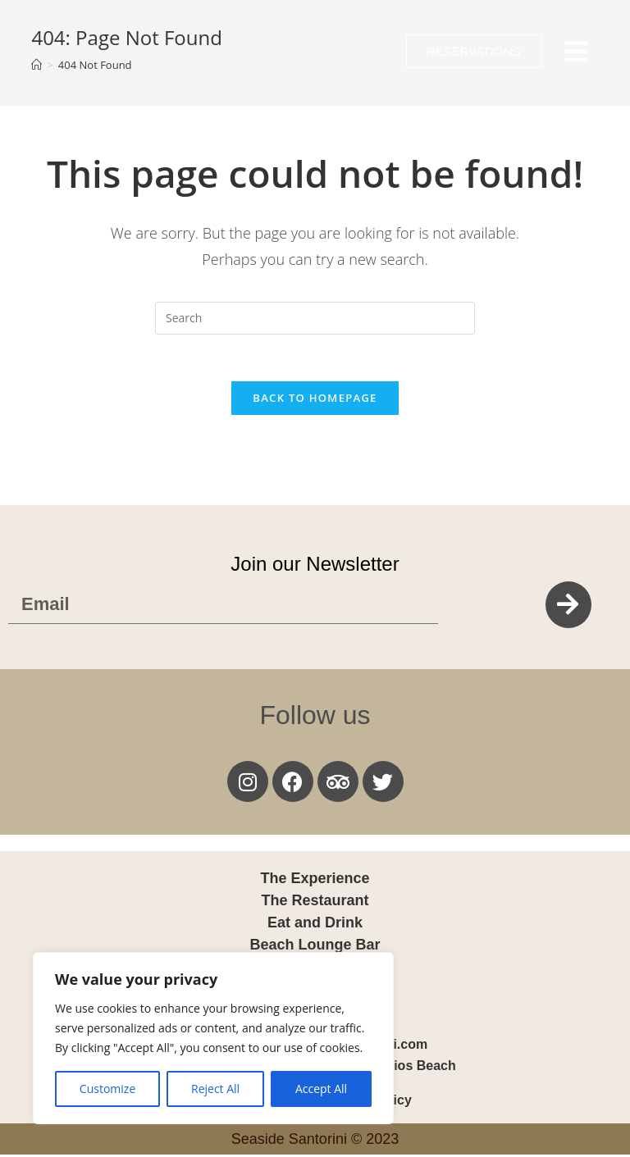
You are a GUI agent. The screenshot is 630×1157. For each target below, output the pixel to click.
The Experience (314, 880)
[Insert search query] (315, 318)
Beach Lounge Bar (314, 947)
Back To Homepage (315, 400)
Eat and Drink (315, 925)
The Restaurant (314, 903)
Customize (107, 1088)
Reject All (215, 1088)
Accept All (321, 1088)
